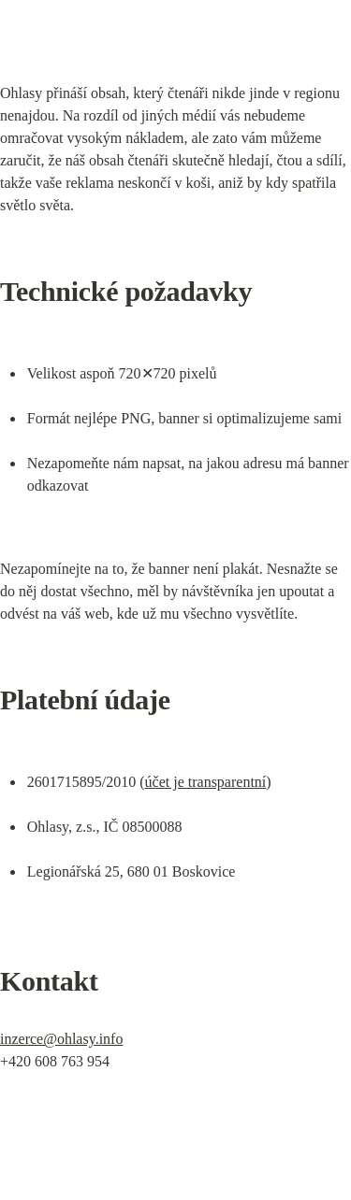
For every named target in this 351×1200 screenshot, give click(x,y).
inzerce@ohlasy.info (61, 1039)
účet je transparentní (206, 782)
